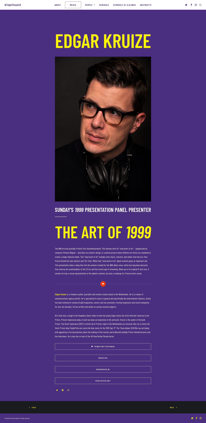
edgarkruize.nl (103, 369)
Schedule (104, 4)
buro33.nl (103, 358)
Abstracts (145, 4)
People (90, 4)
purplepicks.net (103, 381)
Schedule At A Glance (124, 4)
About (58, 4)
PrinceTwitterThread (103, 346)
